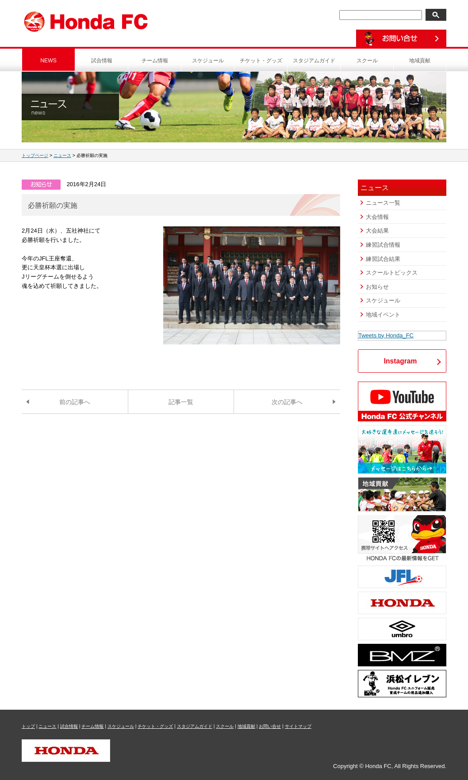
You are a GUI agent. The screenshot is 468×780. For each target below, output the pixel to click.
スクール (367, 60)
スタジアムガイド (314, 60)
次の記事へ (287, 401)
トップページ (35, 155)
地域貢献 (419, 60)
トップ (28, 726)
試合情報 (101, 60)
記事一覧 (181, 401)
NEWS (48, 60)
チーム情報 (155, 60)
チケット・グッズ (261, 60)
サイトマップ (298, 726)
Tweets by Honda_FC (386, 335)
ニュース (62, 155)
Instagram (400, 361)
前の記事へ (74, 401)
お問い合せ (270, 726)
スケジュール (208, 60)
